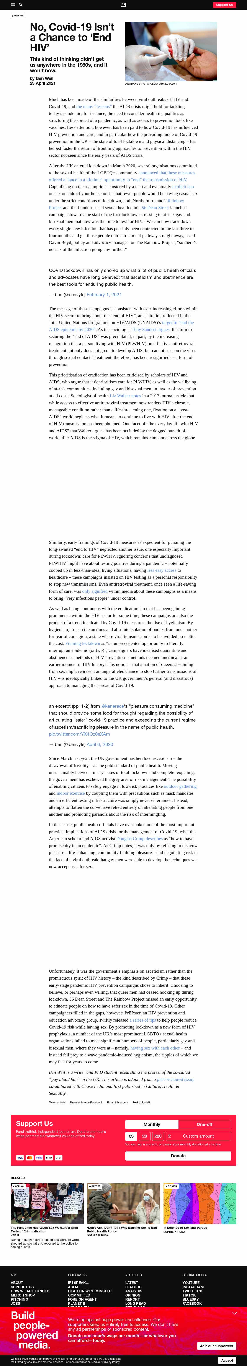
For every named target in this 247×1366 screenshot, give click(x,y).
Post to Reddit (141, 1102)
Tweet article (57, 1102)
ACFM (73, 1287)
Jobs (15, 1303)
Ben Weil (44, 78)
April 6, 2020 (100, 744)
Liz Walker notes (125, 395)
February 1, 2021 (104, 294)
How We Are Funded (30, 1291)
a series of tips (142, 1019)
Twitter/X (192, 1291)
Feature (133, 1287)
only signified (95, 591)
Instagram (193, 1287)
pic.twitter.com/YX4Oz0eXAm (79, 734)
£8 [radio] (144, 1136)
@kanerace (112, 706)
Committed (79, 1295)
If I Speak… (79, 1282)
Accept (227, 1360)
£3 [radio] (131, 1136)
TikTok (189, 1295)
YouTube (191, 1282)
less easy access (161, 570)
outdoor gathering (180, 786)
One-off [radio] (205, 1124)
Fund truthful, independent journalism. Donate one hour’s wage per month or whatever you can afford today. (61, 1134)
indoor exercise (71, 793)
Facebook (192, 1303)
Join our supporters (216, 1346)
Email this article (117, 1102)
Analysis (133, 1291)
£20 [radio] (158, 1136)
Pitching (19, 1299)
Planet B (76, 1303)
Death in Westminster (90, 1291)
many (88, 106)
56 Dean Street (155, 207)
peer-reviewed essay (175, 1079)
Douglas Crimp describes (139, 838)
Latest (131, 1282)
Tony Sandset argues (150, 329)
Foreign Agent (82, 1299)
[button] (14, 4)
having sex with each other (155, 1047)
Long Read (135, 1303)
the (79, 106)
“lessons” (103, 106)
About (17, 1282)
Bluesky (191, 1299)
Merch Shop (23, 1295)
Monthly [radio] (152, 1124)
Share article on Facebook (86, 1102)
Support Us (224, 5)
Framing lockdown (82, 643)
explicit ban (183, 186)
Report (132, 1299)
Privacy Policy (111, 1362)
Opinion (133, 1295)
